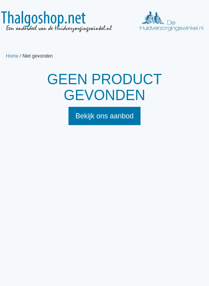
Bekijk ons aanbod (104, 116)
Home (12, 56)
